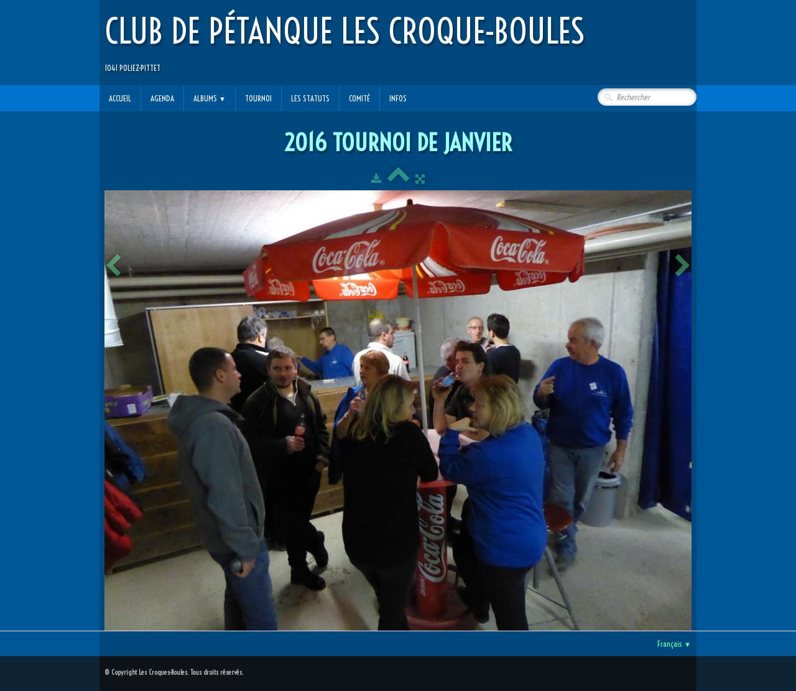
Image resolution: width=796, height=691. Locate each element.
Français (674, 644)
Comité (359, 98)
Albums (209, 98)
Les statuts (310, 98)
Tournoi (258, 98)
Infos (398, 98)
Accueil (120, 98)
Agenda (162, 98)
